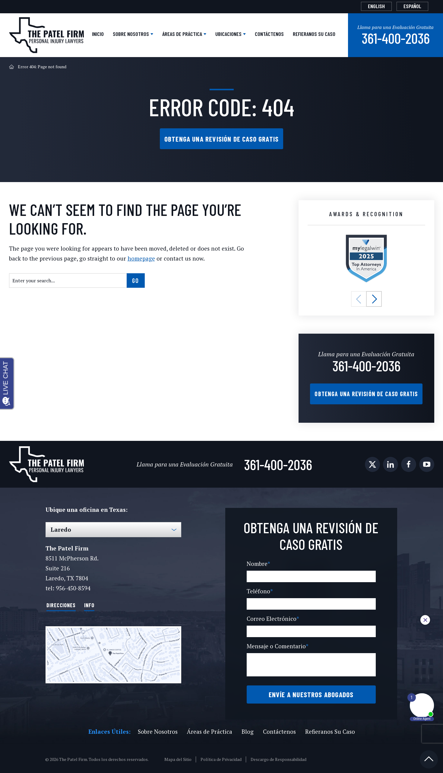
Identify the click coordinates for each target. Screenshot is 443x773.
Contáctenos (269, 33)
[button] (359, 298)
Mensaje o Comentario (277, 644)
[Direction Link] (113, 652)
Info (89, 602)
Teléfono (259, 589)
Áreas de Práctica (182, 33)
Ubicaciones (229, 33)
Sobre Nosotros (131, 33)
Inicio (98, 33)
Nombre (258, 562)
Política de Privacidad (221, 757)
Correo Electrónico (271, 617)
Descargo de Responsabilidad (279, 757)
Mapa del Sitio (178, 757)
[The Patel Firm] (46, 35)
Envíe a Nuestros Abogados (311, 692)
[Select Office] (113, 527)
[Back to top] (429, 757)
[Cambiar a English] (376, 6)
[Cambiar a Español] (412, 6)
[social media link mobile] (372, 462)
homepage (122, 257)
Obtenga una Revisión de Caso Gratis (221, 137)
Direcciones (61, 602)
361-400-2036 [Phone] (396, 37)
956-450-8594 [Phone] (72, 586)
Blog (246, 729)
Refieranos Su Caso (314, 33)
